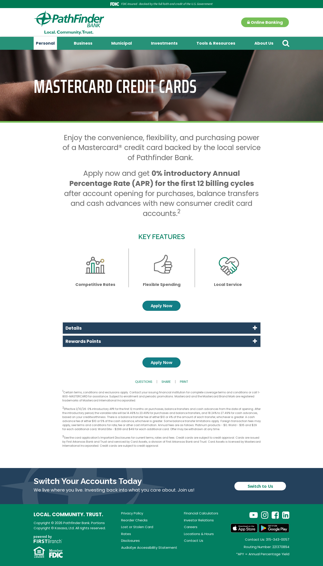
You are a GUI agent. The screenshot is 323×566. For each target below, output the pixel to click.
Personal (45, 43)
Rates (126, 533)
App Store (244, 528)
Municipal (121, 43)
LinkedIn (285, 515)
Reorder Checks (134, 520)
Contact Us (193, 540)
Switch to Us (260, 486)
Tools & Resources (215, 43)
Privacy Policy (132, 513)
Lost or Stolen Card (137, 527)
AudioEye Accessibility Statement (149, 547)
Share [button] (166, 381)
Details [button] (73, 328)
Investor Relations (199, 520)
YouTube (253, 515)
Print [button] (184, 381)
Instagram (264, 515)
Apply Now (161, 305)
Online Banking (265, 22)
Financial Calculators (201, 513)
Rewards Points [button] (83, 341)
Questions (143, 381)
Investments (164, 43)
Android (274, 528)
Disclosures (130, 540)
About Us (263, 43)
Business (83, 43)
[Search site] (285, 43)
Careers (190, 527)
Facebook (275, 515)
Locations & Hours (199, 533)
